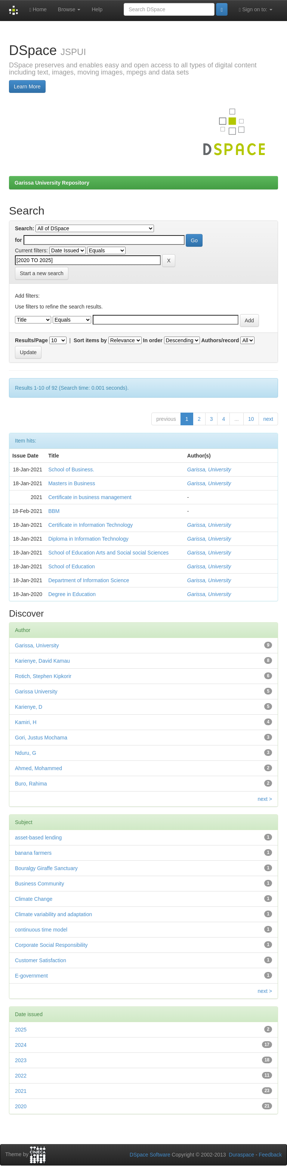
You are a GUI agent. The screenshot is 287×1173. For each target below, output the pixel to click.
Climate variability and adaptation (53, 914)
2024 (21, 1045)
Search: (24, 228)
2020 (21, 1106)
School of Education (71, 566)
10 (251, 419)
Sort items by (90, 340)
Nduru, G (25, 753)
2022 (21, 1076)
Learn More (27, 86)
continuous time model (41, 930)
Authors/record (220, 340)
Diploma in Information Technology (88, 539)
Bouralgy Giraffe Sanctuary (46, 868)
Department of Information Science (88, 580)
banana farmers (33, 853)
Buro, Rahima (31, 784)
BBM (53, 511)
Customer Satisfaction (40, 960)
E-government (31, 976)
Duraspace (241, 1155)
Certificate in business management (90, 497)
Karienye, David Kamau (42, 661)
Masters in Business (71, 483)
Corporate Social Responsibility (51, 945)
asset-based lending (38, 838)
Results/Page (31, 340)
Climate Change (33, 899)
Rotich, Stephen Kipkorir (43, 676)
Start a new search (42, 273)
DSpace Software (150, 1155)
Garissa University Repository (52, 183)
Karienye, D (28, 707)
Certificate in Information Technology (90, 525)
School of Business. (71, 469)
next (268, 419)
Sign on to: (255, 9)
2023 (21, 1060)
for (18, 240)
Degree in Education (72, 594)
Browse (69, 9)
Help (97, 9)
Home (37, 9)
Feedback (270, 1155)
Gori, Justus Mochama (41, 738)
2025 (21, 1030)
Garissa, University (209, 469)
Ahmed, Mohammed (38, 768)
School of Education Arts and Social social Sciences (108, 553)
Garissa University (36, 692)
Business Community (39, 884)
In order (153, 340)
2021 (21, 1091)
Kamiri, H (26, 722)
